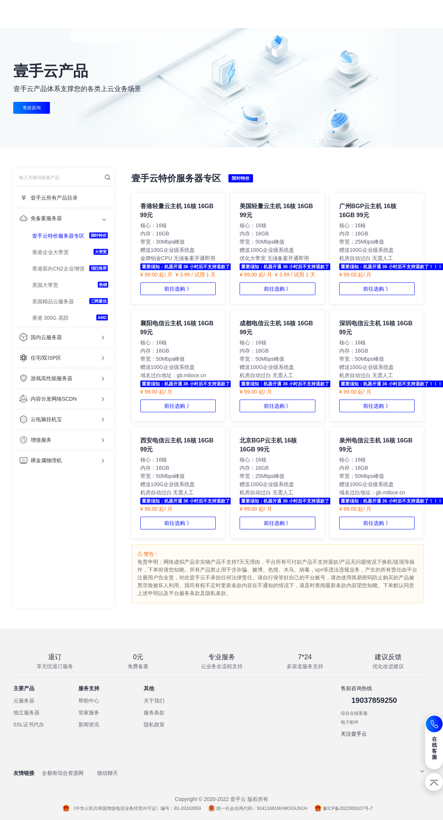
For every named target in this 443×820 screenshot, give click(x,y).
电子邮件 (350, 722)
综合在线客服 (354, 713)
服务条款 (154, 713)
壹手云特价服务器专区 (58, 236)
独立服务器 (26, 713)
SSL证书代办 (28, 724)
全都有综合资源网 (63, 773)
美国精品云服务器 (53, 301)
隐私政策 (154, 724)
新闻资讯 (88, 724)
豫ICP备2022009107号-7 (343, 808)
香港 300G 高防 (50, 318)
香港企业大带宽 (50, 252)
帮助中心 (88, 701)
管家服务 (88, 713)
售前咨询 (32, 107)
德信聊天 (107, 773)
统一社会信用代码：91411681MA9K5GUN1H (257, 808)
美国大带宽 (45, 285)
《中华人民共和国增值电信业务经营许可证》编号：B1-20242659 (132, 808)
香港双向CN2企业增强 (58, 269)
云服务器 (23, 701)
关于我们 (154, 701)
